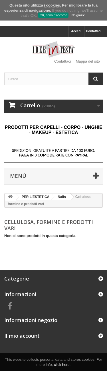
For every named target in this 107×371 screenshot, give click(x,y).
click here (62, 364)
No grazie (78, 15)
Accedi (76, 31)
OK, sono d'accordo (53, 15)
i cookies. (52, 5)
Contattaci (93, 31)
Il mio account (22, 335)
